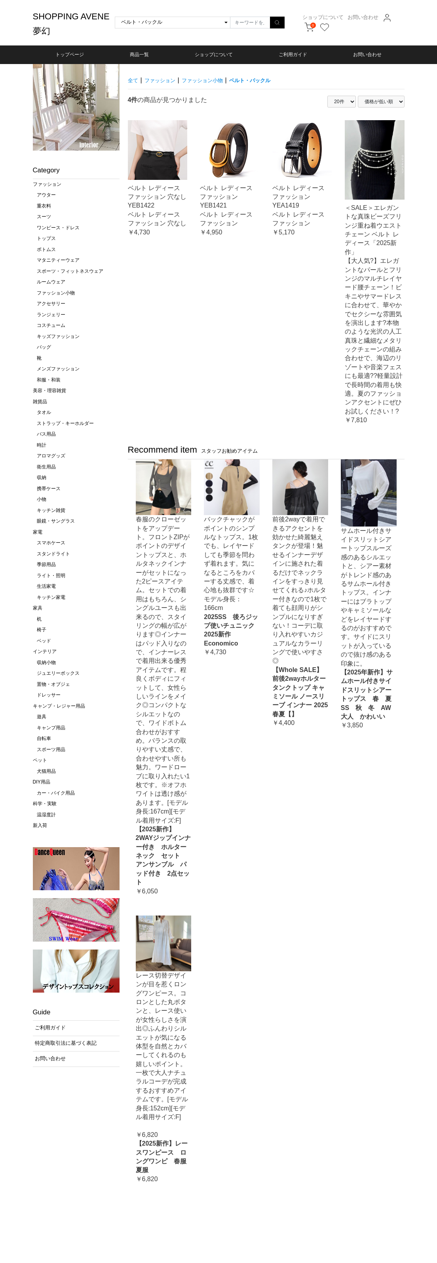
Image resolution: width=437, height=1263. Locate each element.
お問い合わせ (372, 17)
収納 (41, 477)
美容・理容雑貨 (49, 390)
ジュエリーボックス (58, 673)
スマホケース (51, 543)
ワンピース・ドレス (58, 227)
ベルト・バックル (273, 80)
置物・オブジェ (53, 684)
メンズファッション (58, 369)
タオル (44, 412)
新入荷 (40, 825)
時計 (41, 445)
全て (134, 80)
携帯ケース (49, 488)
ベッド (44, 641)
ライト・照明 (51, 575)
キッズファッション (58, 336)
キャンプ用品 (51, 728)
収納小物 (46, 662)
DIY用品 (41, 782)
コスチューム (51, 325)
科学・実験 (45, 803)
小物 (41, 499)
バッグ (44, 347)
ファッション (47, 184)
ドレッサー (49, 695)
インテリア (45, 651)
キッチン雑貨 (51, 510)
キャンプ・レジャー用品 (59, 706)
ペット (40, 760)
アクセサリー (51, 303)
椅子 (41, 629)
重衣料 (44, 206)
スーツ (44, 216)
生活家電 (46, 586)
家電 (37, 532)
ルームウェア (51, 282)
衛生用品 (46, 467)
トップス (46, 238)
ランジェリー (51, 314)
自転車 (44, 738)
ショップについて (332, 17)
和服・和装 (49, 380)
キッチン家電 (51, 597)
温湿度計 (46, 814)
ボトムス (46, 249)
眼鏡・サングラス (56, 521)
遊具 (41, 716)
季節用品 (46, 564)
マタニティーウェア (58, 260)
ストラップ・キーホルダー (65, 423)
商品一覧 (139, 54)
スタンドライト (53, 554)
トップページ (69, 54)
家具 (37, 608)
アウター (46, 195)
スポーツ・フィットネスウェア (70, 271)
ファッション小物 (56, 293)
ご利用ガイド (293, 54)
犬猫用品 (46, 771)
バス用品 (46, 434)
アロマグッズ (51, 456)
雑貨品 (40, 401)
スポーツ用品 (51, 749)
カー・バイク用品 (56, 793)
